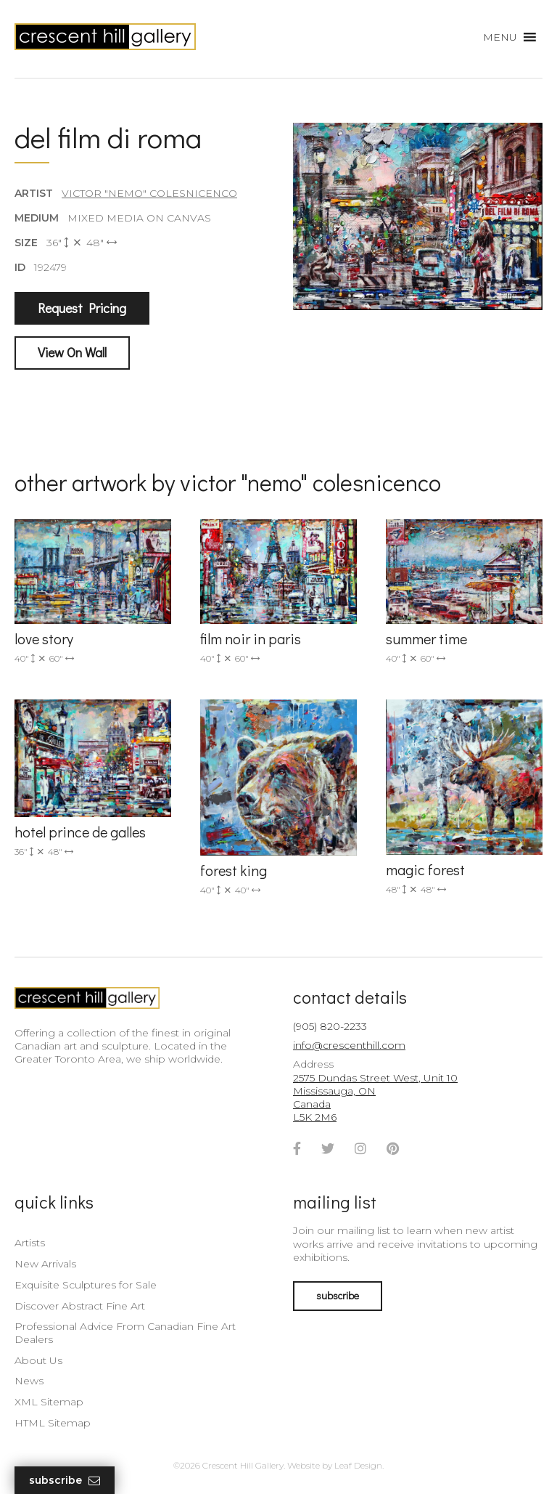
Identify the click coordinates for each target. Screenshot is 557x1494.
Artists (30, 1242)
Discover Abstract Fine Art (80, 1305)
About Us (38, 1360)
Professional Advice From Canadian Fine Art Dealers (125, 1333)
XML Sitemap (49, 1401)
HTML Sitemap (53, 1422)
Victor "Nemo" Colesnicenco (149, 193)
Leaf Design (358, 1465)
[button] (500, 37)
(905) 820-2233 (330, 1026)
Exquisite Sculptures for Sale (86, 1284)
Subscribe (64, 1480)
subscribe (337, 1295)
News (29, 1380)
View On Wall (72, 352)
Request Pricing (82, 308)
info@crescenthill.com (349, 1045)
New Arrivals (45, 1263)
